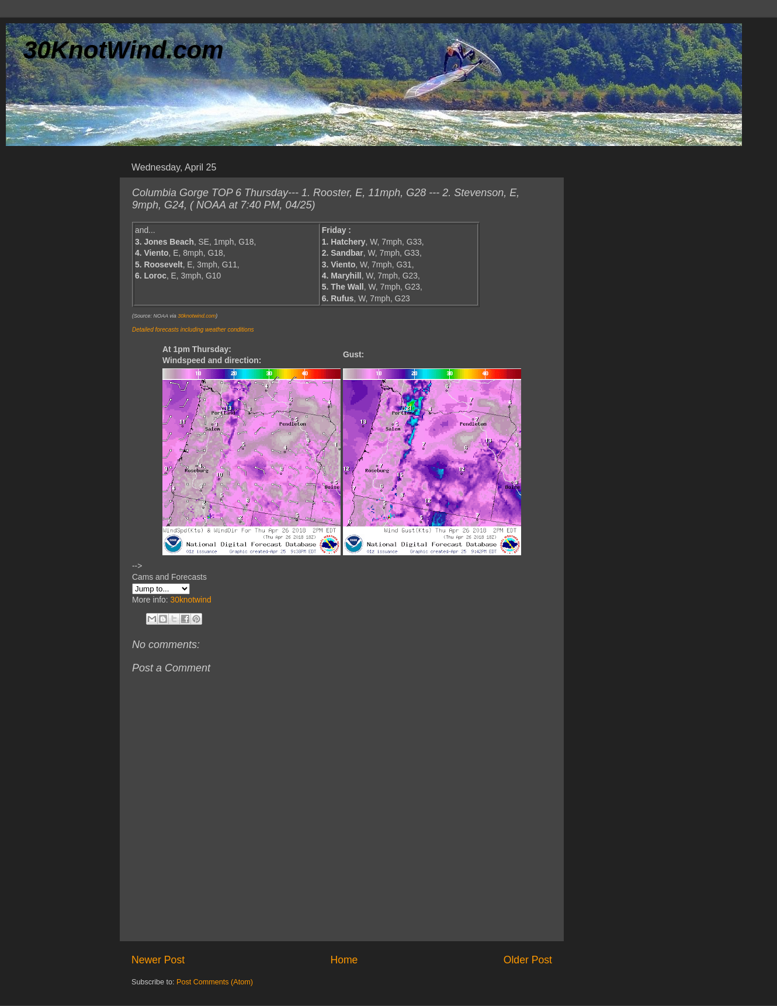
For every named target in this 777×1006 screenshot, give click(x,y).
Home (344, 960)
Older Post (528, 960)
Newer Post (158, 960)
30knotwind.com (197, 316)
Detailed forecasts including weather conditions (193, 329)
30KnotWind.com (123, 50)
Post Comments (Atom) (214, 982)
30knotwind (190, 599)
